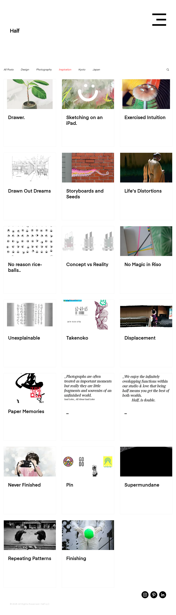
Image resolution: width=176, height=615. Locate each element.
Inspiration (65, 69)
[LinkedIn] (162, 594)
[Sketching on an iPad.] (88, 94)
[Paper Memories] (30, 388)
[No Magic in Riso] (146, 241)
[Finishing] (88, 535)
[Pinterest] (153, 594)
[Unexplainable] (30, 314)
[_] (88, 388)
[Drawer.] (30, 94)
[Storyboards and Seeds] (88, 167)
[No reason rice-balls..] (30, 241)
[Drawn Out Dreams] (30, 167)
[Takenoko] (88, 314)
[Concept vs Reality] (88, 241)
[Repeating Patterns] (30, 535)
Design (25, 69)
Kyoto (81, 69)
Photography (44, 69)
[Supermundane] (146, 461)
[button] (159, 20)
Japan (96, 69)
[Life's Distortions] (146, 167)
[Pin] (88, 461)
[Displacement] (146, 314)
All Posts (8, 69)
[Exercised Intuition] (146, 94)
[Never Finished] (30, 461)
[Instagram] (145, 594)
